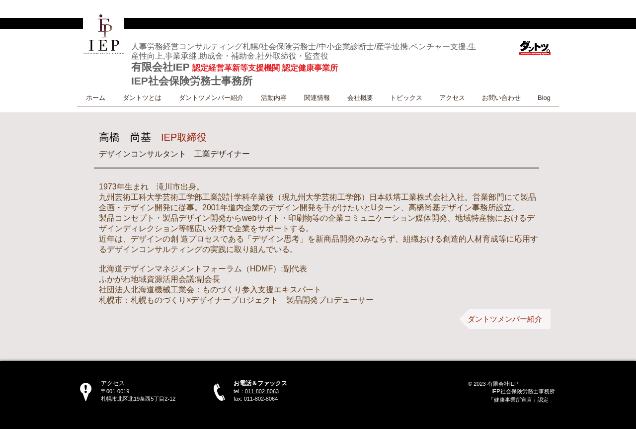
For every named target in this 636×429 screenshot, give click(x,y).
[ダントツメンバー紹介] (505, 319)
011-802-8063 (262, 391)
